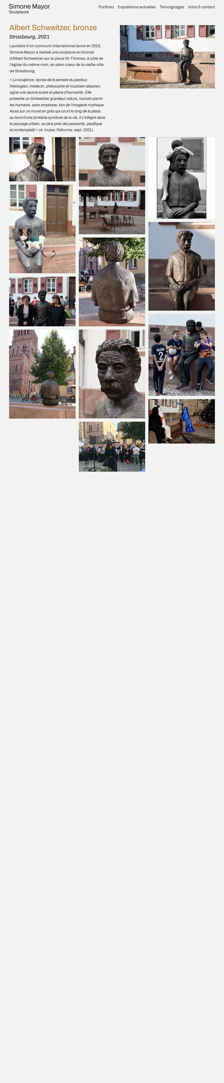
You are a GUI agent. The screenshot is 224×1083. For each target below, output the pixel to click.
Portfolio (106, 7)
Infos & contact (201, 7)
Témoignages (171, 7)
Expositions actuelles (137, 7)
